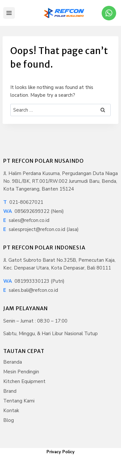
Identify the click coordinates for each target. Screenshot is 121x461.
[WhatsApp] (109, 13)
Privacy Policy (60, 452)
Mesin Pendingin (21, 371)
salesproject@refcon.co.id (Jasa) (41, 229)
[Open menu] (9, 13)
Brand (9, 391)
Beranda (12, 362)
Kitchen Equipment (24, 381)
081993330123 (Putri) (34, 281)
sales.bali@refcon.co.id (30, 290)
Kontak (11, 410)
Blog (8, 420)
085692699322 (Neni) (33, 211)
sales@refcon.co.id (26, 220)
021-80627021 (23, 202)
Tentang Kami (19, 401)
